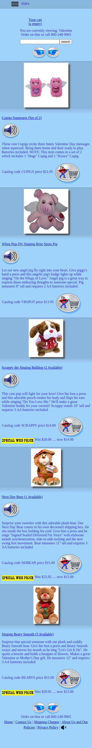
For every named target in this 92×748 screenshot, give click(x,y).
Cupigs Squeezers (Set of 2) (22, 118)
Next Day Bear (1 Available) (22, 497)
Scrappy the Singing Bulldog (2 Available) (32, 367)
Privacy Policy (47, 727)
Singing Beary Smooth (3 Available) (28, 634)
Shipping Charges (46, 722)
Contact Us (23, 722)
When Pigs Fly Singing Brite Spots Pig (29, 244)
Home (8, 722)
